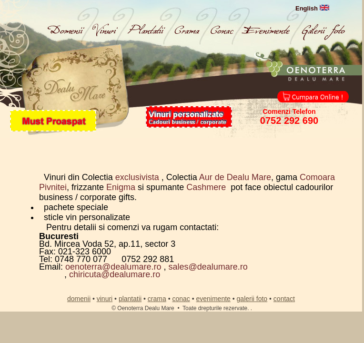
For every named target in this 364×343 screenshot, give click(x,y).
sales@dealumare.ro (207, 267)
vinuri (104, 299)
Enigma (122, 187)
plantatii (130, 299)
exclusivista (138, 177)
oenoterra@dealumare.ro (113, 267)
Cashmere (206, 187)
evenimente (213, 299)
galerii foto (252, 299)
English (312, 8)
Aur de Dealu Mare (235, 177)
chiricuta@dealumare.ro (114, 274)
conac (181, 299)
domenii (79, 299)
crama (157, 299)
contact (284, 299)
